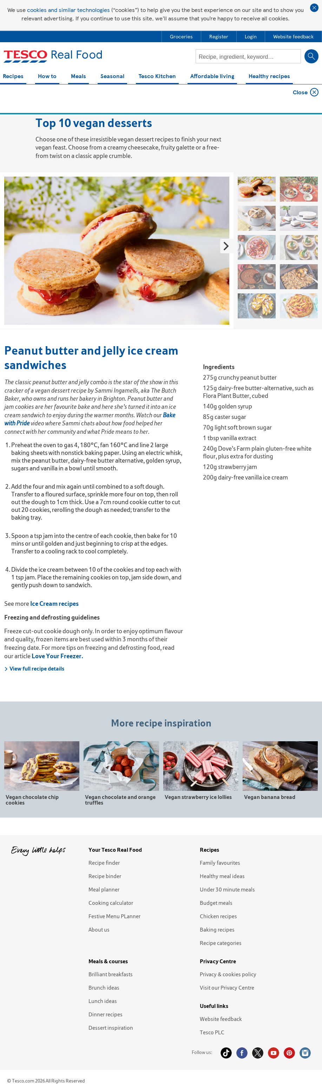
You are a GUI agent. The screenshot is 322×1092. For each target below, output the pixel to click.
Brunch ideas (103, 987)
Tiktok (226, 1053)
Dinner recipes (105, 1014)
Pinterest (289, 1053)
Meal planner (103, 889)
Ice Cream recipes (54, 603)
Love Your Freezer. (57, 656)
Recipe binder (104, 876)
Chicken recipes (218, 916)
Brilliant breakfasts (110, 974)
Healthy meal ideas (222, 876)
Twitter (257, 1053)
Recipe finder (104, 862)
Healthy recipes (269, 76)
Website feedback (221, 1019)
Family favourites (220, 862)
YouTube (273, 1053)
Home (12, 96)
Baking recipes (217, 929)
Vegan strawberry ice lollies (198, 797)
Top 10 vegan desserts (82, 96)
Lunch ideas (102, 1001)
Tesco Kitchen (157, 76)
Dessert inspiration (110, 1027)
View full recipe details (34, 668)
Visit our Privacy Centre (227, 987)
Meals (78, 76)
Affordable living (212, 76)
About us (99, 929)
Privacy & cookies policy (228, 974)
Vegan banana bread (269, 797)
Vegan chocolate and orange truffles (120, 799)
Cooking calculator (110, 903)
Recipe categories (221, 943)
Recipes (13, 76)
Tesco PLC (212, 1032)
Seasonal (112, 76)
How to (47, 76)
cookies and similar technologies (68, 10)
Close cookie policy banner (314, 8)
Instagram (305, 1053)
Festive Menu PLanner (114, 916)
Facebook (242, 1053)
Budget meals (216, 903)
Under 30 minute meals (227, 889)
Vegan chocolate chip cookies (32, 799)
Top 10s (38, 96)
